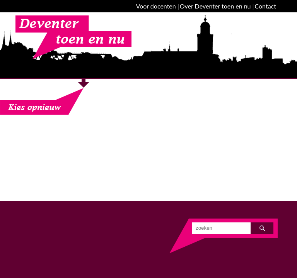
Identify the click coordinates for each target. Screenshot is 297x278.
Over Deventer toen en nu (215, 6)
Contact (265, 6)
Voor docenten (156, 6)
